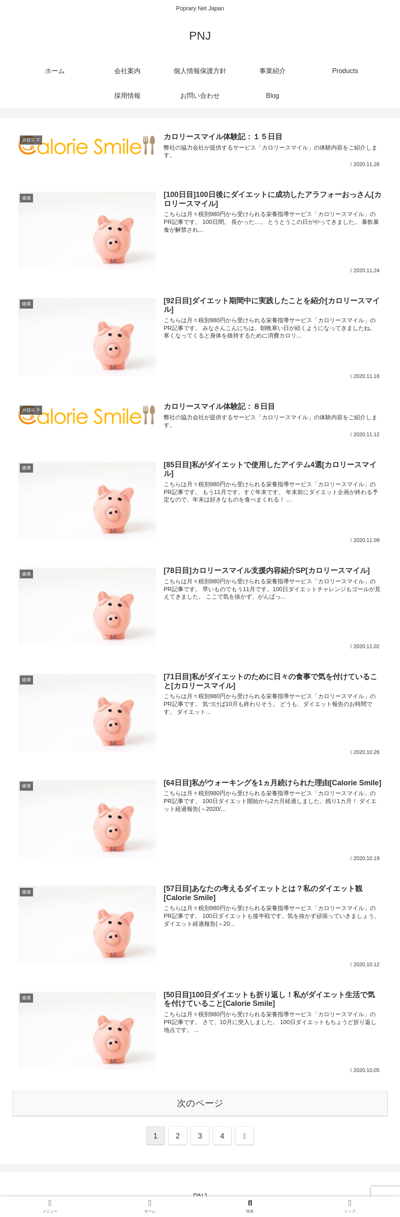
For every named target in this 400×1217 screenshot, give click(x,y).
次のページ (200, 1103)
